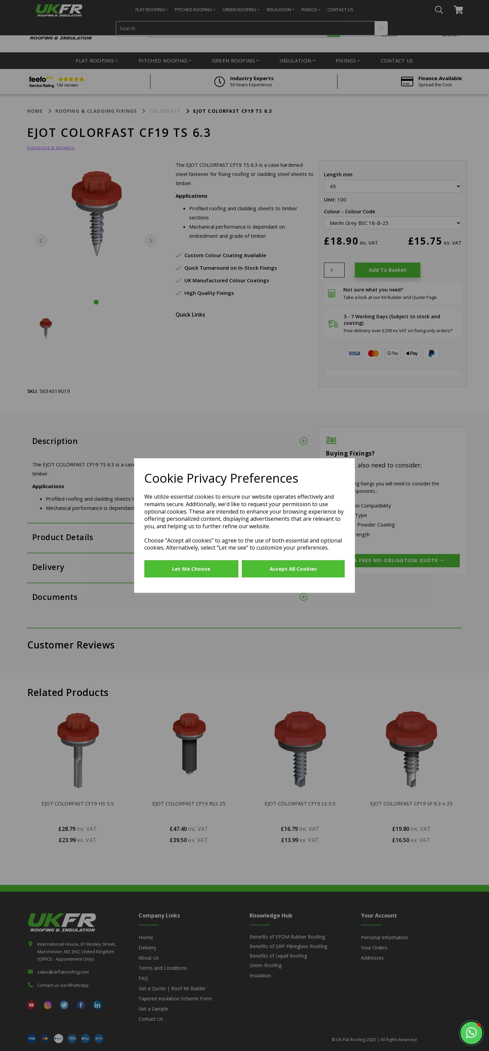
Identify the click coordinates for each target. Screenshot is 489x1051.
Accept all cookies (293, 568)
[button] (471, 1033)
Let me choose (191, 568)
